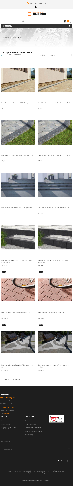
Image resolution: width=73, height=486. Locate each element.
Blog (9, 471)
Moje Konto (17, 471)
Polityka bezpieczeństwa (33, 428)
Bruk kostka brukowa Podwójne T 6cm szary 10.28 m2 (17, 366)
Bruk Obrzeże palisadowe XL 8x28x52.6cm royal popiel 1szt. (53, 261)
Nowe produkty (6, 424)
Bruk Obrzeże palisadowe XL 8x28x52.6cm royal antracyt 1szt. (16, 261)
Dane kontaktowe (30, 424)
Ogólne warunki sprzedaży (33, 431)
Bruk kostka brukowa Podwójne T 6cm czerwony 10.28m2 (53, 366)
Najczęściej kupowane (8, 428)
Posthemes (35, 480)
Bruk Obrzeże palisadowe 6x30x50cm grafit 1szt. (16, 208)
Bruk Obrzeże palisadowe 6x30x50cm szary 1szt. (53, 208)
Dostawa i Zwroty (43, 471)
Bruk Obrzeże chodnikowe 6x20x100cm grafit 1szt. (17, 103)
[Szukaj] (13, 21)
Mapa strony (29, 434)
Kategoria (7, 26)
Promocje (4, 421)
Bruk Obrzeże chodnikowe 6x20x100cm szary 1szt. (54, 103)
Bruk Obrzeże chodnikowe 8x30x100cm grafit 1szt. (54, 155)
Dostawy (28, 421)
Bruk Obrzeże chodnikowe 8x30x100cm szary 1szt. (17, 155)
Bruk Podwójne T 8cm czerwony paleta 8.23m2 (16, 313)
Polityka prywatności (57, 471)
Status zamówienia (29, 471)
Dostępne (59, 55)
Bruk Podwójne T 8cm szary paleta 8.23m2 (51, 313)
